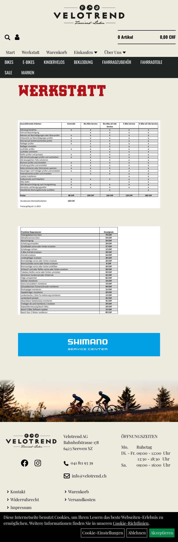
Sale (8, 72)
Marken (27, 72)
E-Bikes (29, 62)
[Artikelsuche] (7, 37)
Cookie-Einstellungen (102, 532)
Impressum (21, 507)
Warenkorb (56, 52)
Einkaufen (85, 52)
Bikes (9, 62)
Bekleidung (83, 62)
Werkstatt (30, 52)
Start (10, 52)
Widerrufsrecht (24, 499)
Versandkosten (81, 499)
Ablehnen (137, 532)
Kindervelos (54, 62)
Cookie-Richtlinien (131, 523)
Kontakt (17, 491)
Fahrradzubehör (116, 62)
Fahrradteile (151, 62)
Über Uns (115, 52)
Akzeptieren (162, 532)
